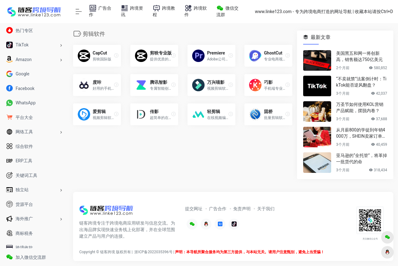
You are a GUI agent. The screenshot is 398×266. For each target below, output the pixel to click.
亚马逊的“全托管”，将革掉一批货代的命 (361, 158)
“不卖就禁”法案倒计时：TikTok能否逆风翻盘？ (361, 82)
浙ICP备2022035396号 (153, 252)
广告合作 (217, 208)
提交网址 (193, 208)
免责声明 (242, 208)
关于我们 (266, 208)
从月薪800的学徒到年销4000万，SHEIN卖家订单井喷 (361, 133)
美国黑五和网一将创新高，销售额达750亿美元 (359, 56)
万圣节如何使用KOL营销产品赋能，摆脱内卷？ (359, 107)
